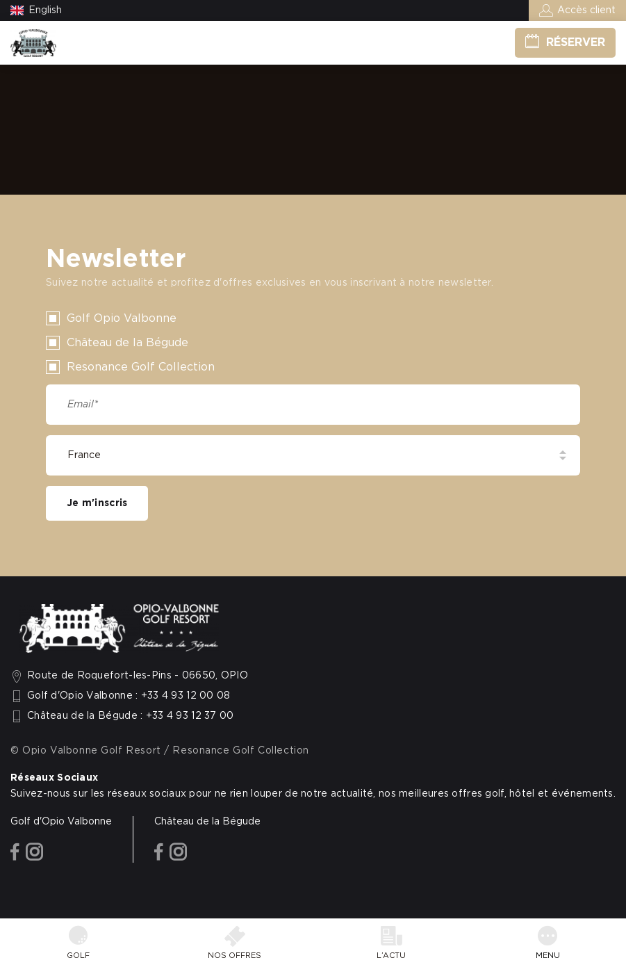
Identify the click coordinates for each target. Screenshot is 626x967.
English (45, 10)
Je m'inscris (97, 503)
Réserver (575, 42)
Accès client (586, 10)
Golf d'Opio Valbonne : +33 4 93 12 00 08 (129, 696)
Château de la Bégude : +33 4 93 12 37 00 (130, 716)
